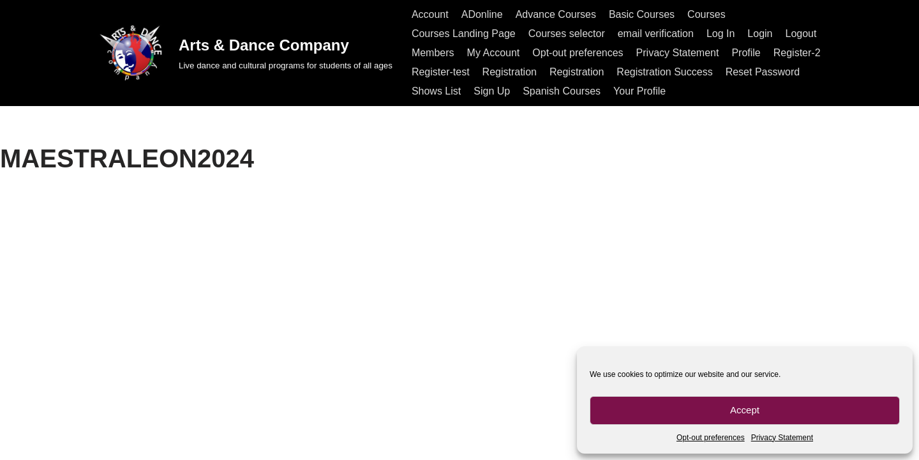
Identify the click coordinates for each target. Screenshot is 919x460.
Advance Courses (556, 14)
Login (759, 33)
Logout (801, 33)
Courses (706, 14)
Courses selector (566, 33)
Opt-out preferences (710, 437)
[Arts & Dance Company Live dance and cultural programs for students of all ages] (244, 53)
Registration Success (664, 71)
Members (433, 52)
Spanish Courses (562, 91)
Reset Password (763, 71)
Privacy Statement (782, 437)
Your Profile (639, 91)
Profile (745, 52)
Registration (509, 71)
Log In (720, 33)
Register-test (441, 71)
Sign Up (492, 91)
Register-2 (797, 52)
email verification (656, 33)
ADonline (482, 14)
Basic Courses (642, 14)
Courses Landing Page (464, 33)
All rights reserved (136, 443)
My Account (493, 52)
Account (430, 14)
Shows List (436, 91)
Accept (744, 409)
